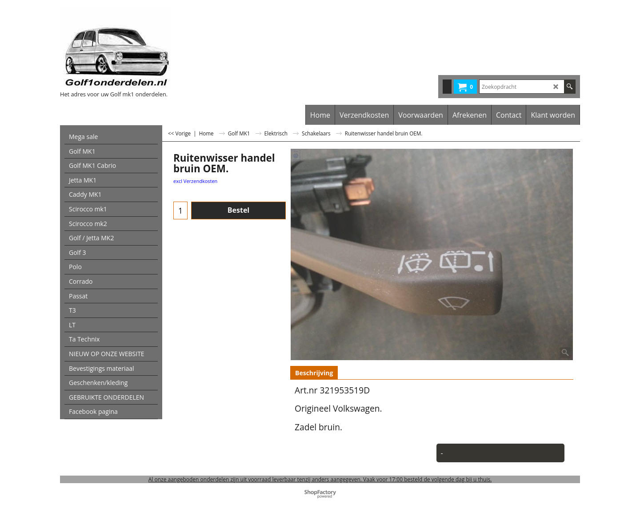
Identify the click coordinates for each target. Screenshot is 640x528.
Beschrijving (314, 373)
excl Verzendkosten (195, 181)
